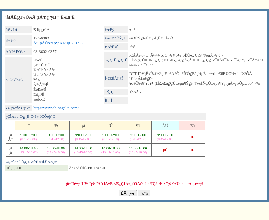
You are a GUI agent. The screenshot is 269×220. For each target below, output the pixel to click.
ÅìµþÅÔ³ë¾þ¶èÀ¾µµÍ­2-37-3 (57, 43)
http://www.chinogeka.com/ (56, 107)
